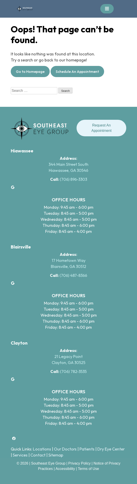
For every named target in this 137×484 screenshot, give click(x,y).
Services (20, 455)
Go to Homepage (30, 71)
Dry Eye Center (111, 449)
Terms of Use (88, 469)
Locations (42, 449)
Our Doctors (65, 449)
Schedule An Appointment (77, 71)
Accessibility (65, 469)
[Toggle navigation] (107, 8)
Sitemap (55, 455)
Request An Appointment (101, 128)
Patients (86, 449)
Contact (37, 455)
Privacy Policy (80, 463)
